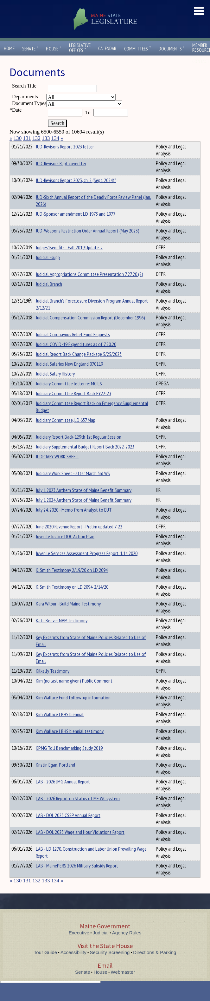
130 (18, 138)
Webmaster (123, 983)
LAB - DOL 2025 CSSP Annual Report (68, 826)
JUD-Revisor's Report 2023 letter (65, 157)
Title (14, 145)
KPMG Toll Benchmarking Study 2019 (69, 759)
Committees (137, 48)
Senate (30, 48)
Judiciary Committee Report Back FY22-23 (73, 404)
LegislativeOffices (80, 48)
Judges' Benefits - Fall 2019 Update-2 (69, 258)
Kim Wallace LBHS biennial (60, 725)
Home (9, 48)
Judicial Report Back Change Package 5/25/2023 (79, 365)
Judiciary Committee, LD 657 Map (65, 431)
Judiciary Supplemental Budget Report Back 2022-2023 (85, 458)
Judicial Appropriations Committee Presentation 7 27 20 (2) (89, 285)
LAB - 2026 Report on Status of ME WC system (78, 809)
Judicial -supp (48, 268)
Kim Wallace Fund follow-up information (73, 708)
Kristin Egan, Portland (55, 776)
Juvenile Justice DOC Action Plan (65, 547)
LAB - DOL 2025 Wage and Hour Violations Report (80, 843)
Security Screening (110, 963)
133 (46, 138)
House (53, 48)
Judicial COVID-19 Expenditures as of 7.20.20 (76, 355)
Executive (79, 944)
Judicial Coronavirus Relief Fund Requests (73, 345)
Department (46, 145)
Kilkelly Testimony (52, 682)
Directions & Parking (154, 963)
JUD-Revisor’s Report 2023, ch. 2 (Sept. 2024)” (76, 191)
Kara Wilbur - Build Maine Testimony (68, 615)
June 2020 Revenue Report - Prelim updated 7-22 (79, 537)
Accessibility (73, 963)
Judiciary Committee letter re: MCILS (69, 394)
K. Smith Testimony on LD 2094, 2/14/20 (72, 598)
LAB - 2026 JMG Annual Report (63, 792)
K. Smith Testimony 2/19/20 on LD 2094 (72, 581)
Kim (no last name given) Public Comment (74, 692)
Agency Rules (127, 944)
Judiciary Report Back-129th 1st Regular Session (78, 448)
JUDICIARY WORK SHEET (57, 467)
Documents (172, 48)
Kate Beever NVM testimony (61, 631)
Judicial (101, 944)
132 (36, 138)
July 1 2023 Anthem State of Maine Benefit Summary (83, 501)
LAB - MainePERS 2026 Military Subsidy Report (77, 876)
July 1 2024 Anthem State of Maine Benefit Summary (83, 511)
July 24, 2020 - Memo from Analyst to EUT (74, 521)
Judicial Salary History (55, 385)
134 (55, 138)
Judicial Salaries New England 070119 (69, 375)
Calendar (107, 48)
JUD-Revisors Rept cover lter (61, 174)
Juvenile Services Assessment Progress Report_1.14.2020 (86, 564)
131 (27, 138)
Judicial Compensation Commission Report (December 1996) (90, 328)
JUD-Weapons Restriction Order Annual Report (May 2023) (87, 242)
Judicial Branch (49, 295)
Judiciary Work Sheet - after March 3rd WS (73, 484)
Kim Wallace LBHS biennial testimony (70, 742)
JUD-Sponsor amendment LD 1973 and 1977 (75, 225)
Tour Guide (45, 963)
